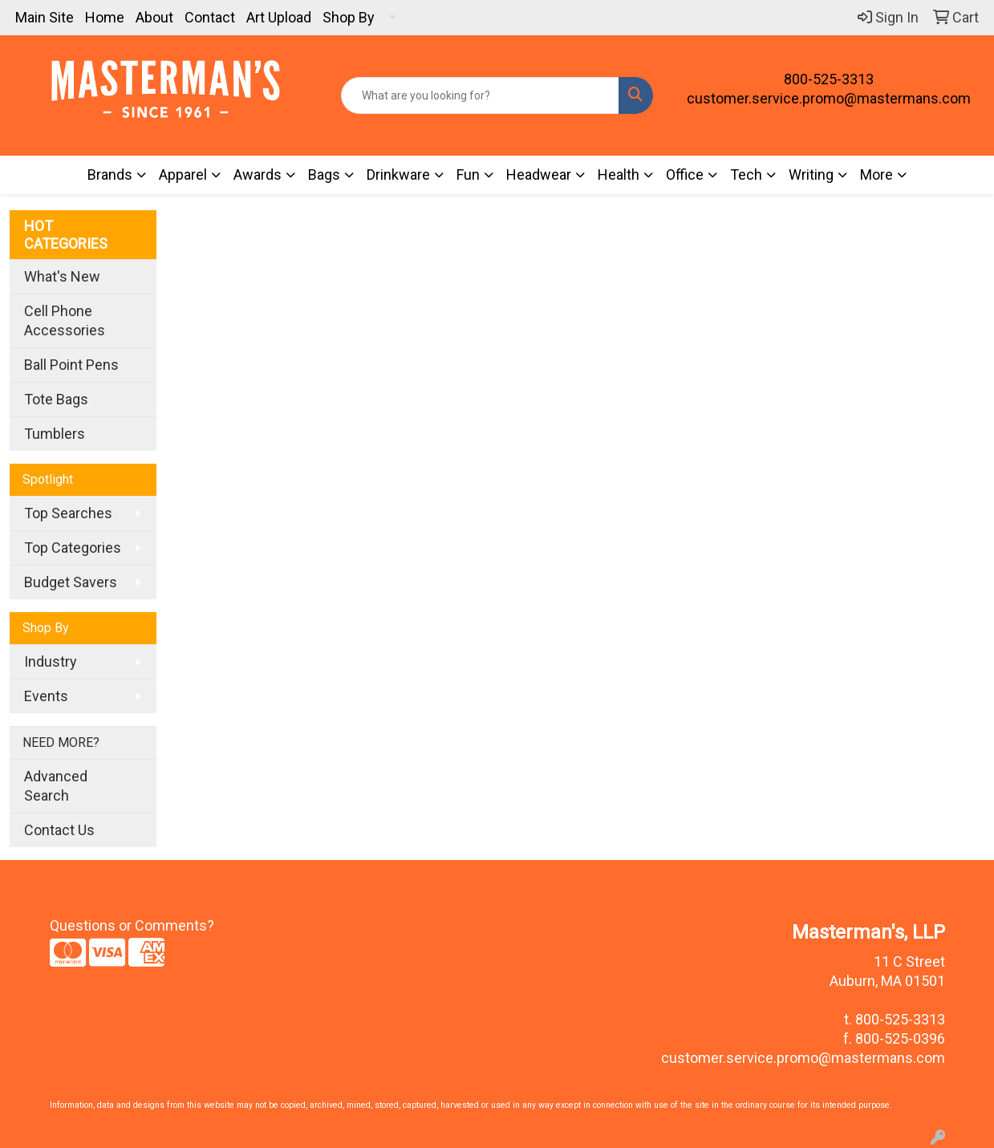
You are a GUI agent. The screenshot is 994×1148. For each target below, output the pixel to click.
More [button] (876, 174)
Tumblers (54, 433)
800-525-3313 (829, 79)
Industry (50, 661)
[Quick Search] (480, 95)
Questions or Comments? (132, 925)
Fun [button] (468, 174)
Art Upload (278, 17)
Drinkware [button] (398, 174)
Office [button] (685, 174)
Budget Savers (70, 582)
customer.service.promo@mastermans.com (829, 98)
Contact (210, 17)
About (154, 17)
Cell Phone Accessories (64, 320)
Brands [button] (109, 174)
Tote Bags (56, 399)
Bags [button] (324, 174)
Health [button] (618, 174)
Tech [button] (746, 174)
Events (46, 696)
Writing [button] (811, 174)
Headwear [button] (538, 174)
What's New (62, 276)
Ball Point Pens (71, 364)
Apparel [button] (183, 174)
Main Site (44, 17)
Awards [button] (257, 174)
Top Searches (68, 513)
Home (104, 17)
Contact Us (59, 829)
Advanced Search (55, 786)
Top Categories (72, 547)
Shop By (349, 17)
